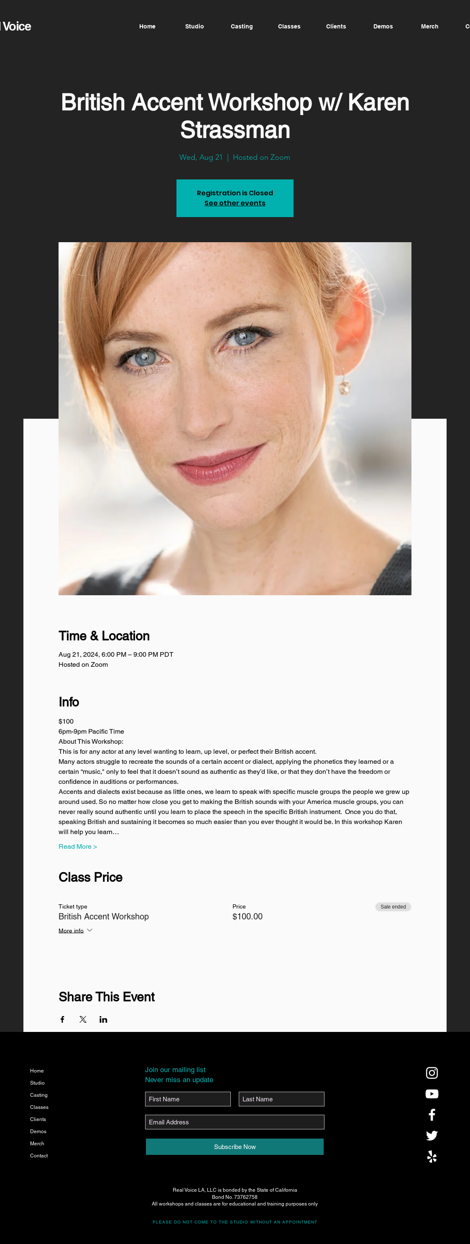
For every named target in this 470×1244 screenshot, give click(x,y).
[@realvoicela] (432, 1073)
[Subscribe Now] (234, 1147)
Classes (39, 1107)
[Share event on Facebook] (62, 1019)
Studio (37, 1083)
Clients (38, 1119)
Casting (39, 1095)
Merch (37, 1144)
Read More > (78, 846)
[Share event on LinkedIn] (103, 1019)
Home (37, 1071)
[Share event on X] (83, 1019)
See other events (235, 203)
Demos (38, 1131)
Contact (39, 1156)
